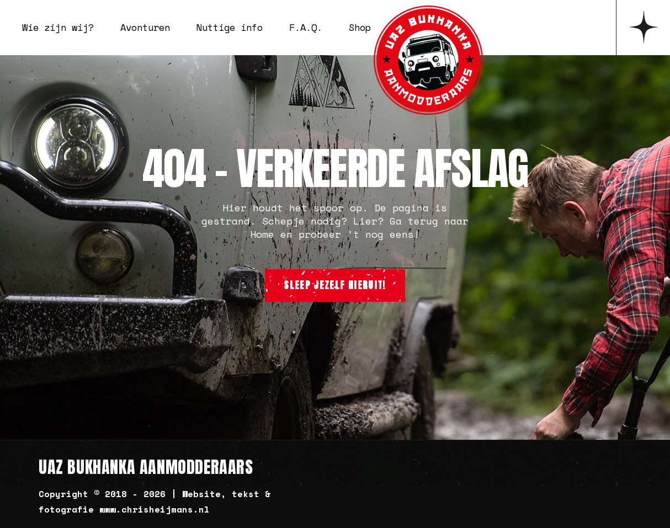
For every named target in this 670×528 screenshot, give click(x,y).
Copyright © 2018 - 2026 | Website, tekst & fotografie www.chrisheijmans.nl (154, 501)
